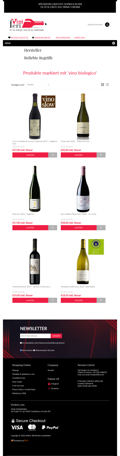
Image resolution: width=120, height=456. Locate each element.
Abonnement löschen (44, 350)
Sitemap (15, 370)
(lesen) (61, 343)
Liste (107, 85)
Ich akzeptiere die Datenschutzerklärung (40, 343)
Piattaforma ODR (19, 393)
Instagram (53, 384)
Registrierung (63, 37)
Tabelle (102, 85)
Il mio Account (18, 386)
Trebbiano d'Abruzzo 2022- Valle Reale (78, 286)
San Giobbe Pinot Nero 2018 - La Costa (78, 214)
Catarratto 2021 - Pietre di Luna (75, 141)
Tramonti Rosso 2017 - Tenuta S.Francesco (31, 286)
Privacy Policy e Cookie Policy (23, 389)
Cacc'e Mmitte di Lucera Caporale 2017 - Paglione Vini (34, 142)
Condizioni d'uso (18, 378)
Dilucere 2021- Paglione (23, 214)
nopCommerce (23, 446)
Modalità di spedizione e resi (23, 374)
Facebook (53, 388)
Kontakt (51, 370)
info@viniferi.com (97, 375)
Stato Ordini (17, 382)
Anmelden (79, 37)
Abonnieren (27, 350)
